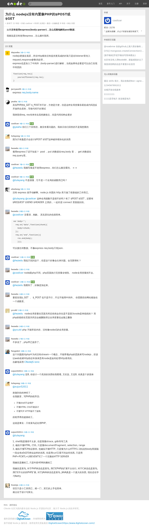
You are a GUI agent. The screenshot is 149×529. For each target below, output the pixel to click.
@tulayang (19, 180)
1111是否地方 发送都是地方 (117, 98)
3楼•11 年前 (22, 102)
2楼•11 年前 (26, 89)
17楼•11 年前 (24, 339)
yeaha (14, 102)
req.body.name (30, 92)
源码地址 (13, 505)
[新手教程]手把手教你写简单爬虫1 (120, 55)
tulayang (15, 136)
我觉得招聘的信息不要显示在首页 (119, 64)
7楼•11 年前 (24, 164)
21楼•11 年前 (28, 432)
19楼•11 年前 (28, 371)
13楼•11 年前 (25, 282)
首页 (100, 4)
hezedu (14, 148)
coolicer (117, 20)
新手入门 (111, 4)
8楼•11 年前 (24, 177)
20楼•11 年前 (25, 383)
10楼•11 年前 (24, 211)
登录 (145, 4)
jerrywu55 (16, 89)
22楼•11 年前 (24, 485)
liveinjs (14, 485)
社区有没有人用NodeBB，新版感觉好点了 (123, 60)
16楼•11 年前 (24, 326)
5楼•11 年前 (25, 136)
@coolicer (30, 198)
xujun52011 (17, 371)
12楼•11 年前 (24, 269)
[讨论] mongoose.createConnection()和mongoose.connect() (124, 51)
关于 (128, 4)
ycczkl (14, 310)
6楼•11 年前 (23, 148)
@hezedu (18, 168)
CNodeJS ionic (32, 362)
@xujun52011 (20, 386)
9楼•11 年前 (25, 189)
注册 (137, 4)
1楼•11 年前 (25, 53)
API (120, 4)
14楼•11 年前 (24, 294)
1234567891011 (112, 85)
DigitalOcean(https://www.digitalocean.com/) (71, 523)
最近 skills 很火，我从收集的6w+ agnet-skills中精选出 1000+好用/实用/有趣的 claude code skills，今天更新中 (124, 81)
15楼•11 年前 (23, 310)
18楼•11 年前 (25, 351)
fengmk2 (15, 351)
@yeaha (17, 127)
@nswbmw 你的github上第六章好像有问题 (124, 46)
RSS (6, 505)
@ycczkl (17, 329)
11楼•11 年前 (25, 257)
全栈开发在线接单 (112, 90)
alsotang (15, 189)
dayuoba (15, 52)
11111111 (109, 94)
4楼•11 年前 (24, 124)
